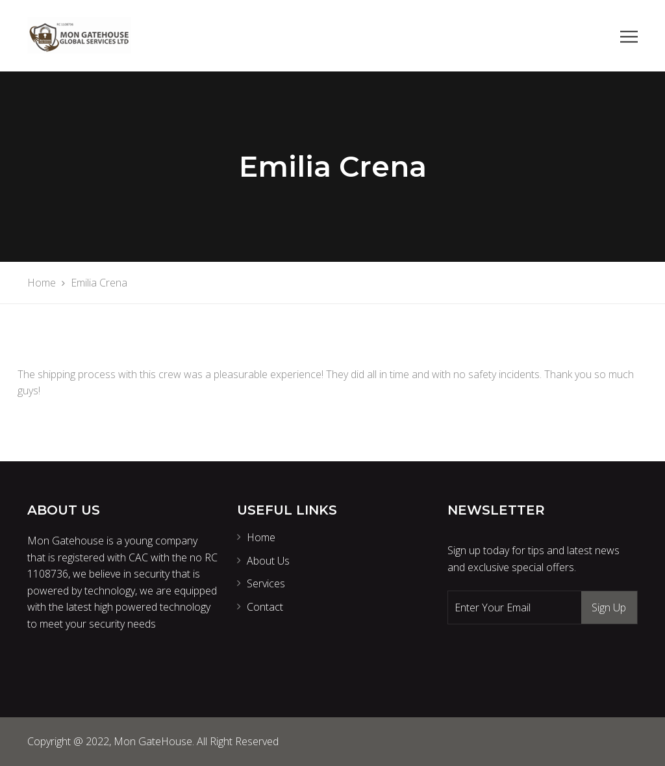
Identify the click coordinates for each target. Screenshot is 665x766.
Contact (265, 607)
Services (266, 583)
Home (261, 537)
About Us (268, 561)
